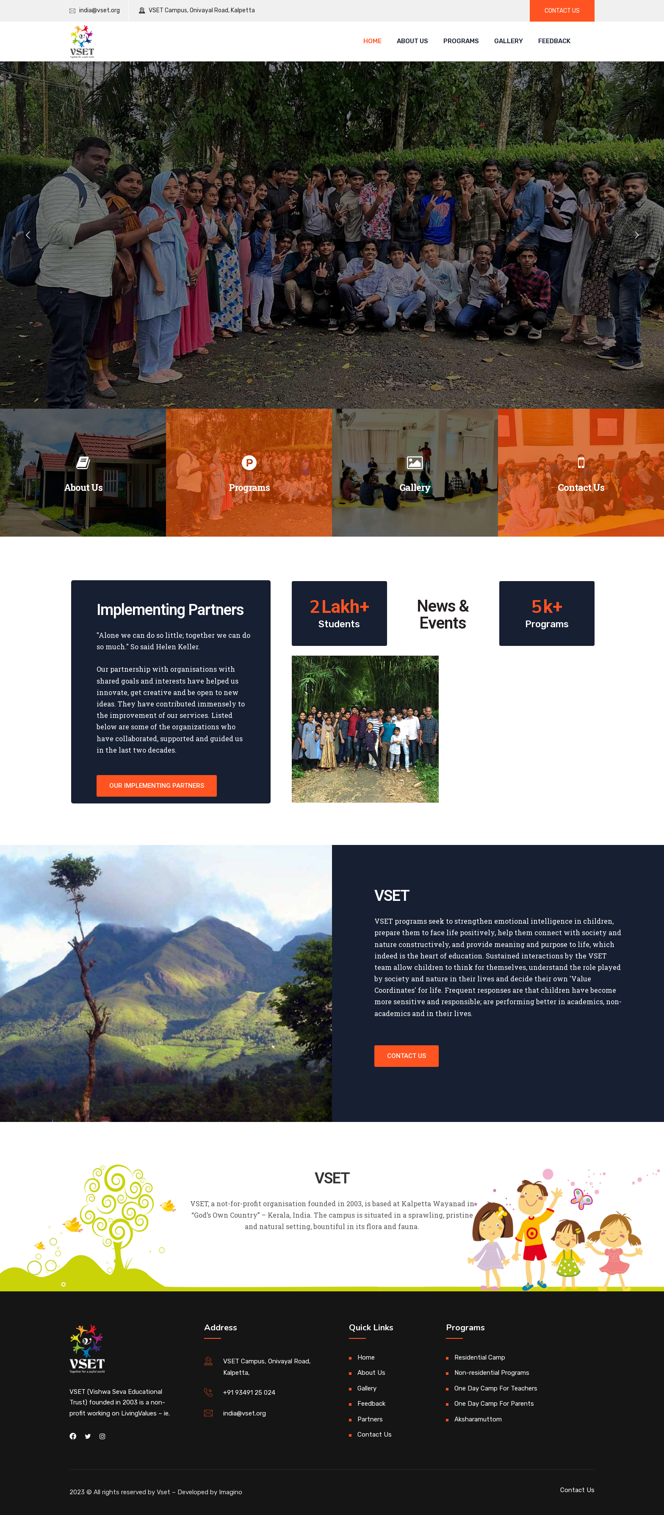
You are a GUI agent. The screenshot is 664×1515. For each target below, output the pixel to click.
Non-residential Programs (491, 1373)
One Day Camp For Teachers (495, 1388)
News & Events (443, 614)
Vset (163, 1492)
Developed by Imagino (209, 1492)
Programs (461, 41)
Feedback (554, 41)
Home (372, 41)
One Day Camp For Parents (494, 1403)
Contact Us (581, 487)
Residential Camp (479, 1357)
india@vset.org (99, 10)
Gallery (508, 41)
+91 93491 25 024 (249, 1392)
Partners (370, 1419)
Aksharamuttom (478, 1419)
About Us (412, 41)
